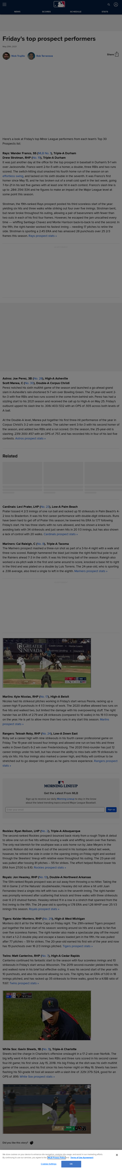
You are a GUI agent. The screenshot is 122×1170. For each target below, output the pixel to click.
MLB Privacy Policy (56, 1157)
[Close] (116, 1154)
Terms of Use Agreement (81, 1157)
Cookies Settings (48, 1164)
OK (71, 1164)
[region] (61, 1160)
